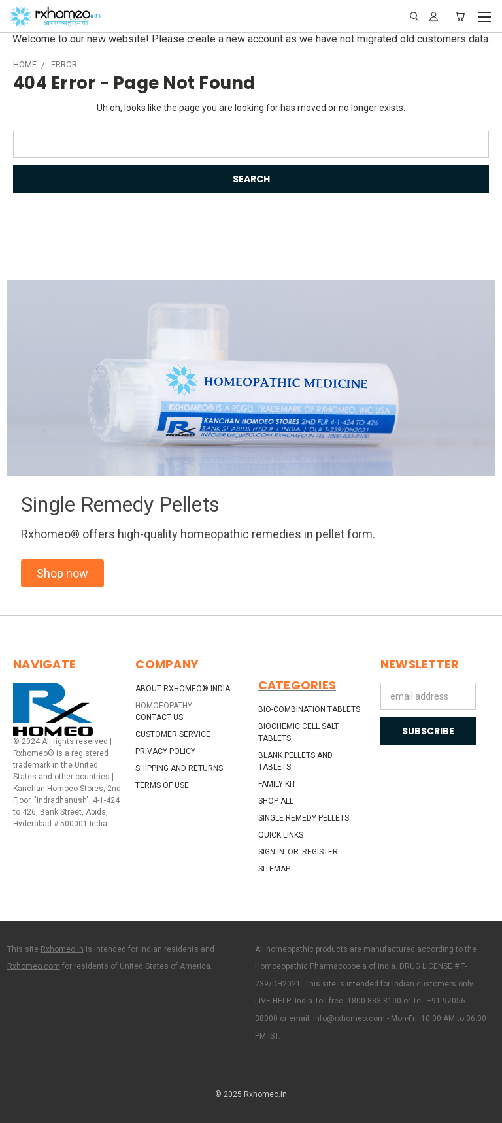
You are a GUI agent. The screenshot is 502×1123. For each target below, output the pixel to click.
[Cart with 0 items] (460, 16)
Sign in (272, 851)
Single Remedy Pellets (303, 817)
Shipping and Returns (179, 768)
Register (320, 851)
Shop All (275, 801)
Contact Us (159, 717)
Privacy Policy (165, 751)
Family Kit (277, 784)
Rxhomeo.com (33, 966)
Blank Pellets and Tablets (295, 761)
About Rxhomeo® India (182, 688)
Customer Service (172, 734)
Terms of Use (162, 785)
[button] (62, 573)
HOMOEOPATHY (163, 705)
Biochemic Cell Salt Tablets (298, 732)
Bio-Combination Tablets (309, 709)
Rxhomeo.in (62, 949)
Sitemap (274, 868)
